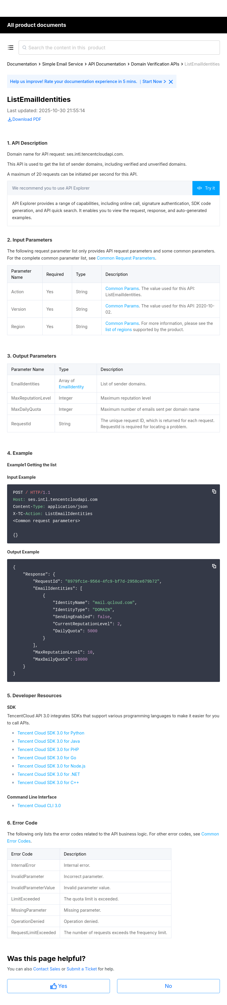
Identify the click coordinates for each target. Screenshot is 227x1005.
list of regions (119, 329)
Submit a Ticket (82, 968)
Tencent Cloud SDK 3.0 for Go (46, 757)
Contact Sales (47, 968)
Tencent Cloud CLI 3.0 (39, 805)
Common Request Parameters (126, 257)
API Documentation (107, 63)
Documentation (22, 63)
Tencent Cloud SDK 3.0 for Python (50, 732)
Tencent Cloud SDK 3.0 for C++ (48, 782)
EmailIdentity (71, 386)
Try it (206, 187)
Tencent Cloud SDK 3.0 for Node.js (51, 765)
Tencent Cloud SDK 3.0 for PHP (48, 749)
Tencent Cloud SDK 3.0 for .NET (48, 774)
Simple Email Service (62, 63)
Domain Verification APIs (155, 63)
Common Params (122, 288)
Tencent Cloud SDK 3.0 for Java (48, 741)
